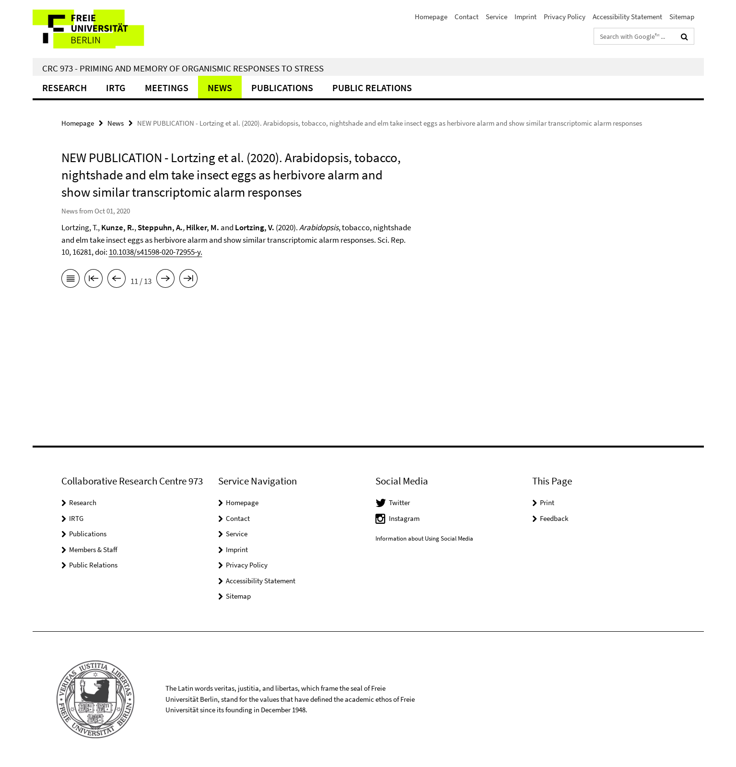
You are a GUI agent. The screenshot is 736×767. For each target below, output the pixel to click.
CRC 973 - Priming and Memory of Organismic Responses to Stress (183, 68)
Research (64, 88)
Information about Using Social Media (424, 538)
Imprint (525, 16)
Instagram (404, 518)
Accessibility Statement (627, 16)
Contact (467, 16)
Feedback (554, 518)
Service (496, 16)
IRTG (116, 88)
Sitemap (681, 16)
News (220, 88)
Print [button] (547, 502)
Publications (282, 88)
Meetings (166, 88)
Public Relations (93, 564)
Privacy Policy (564, 16)
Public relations (372, 88)
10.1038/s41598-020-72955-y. (155, 252)
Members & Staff (93, 549)
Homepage (431, 16)
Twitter (399, 502)
